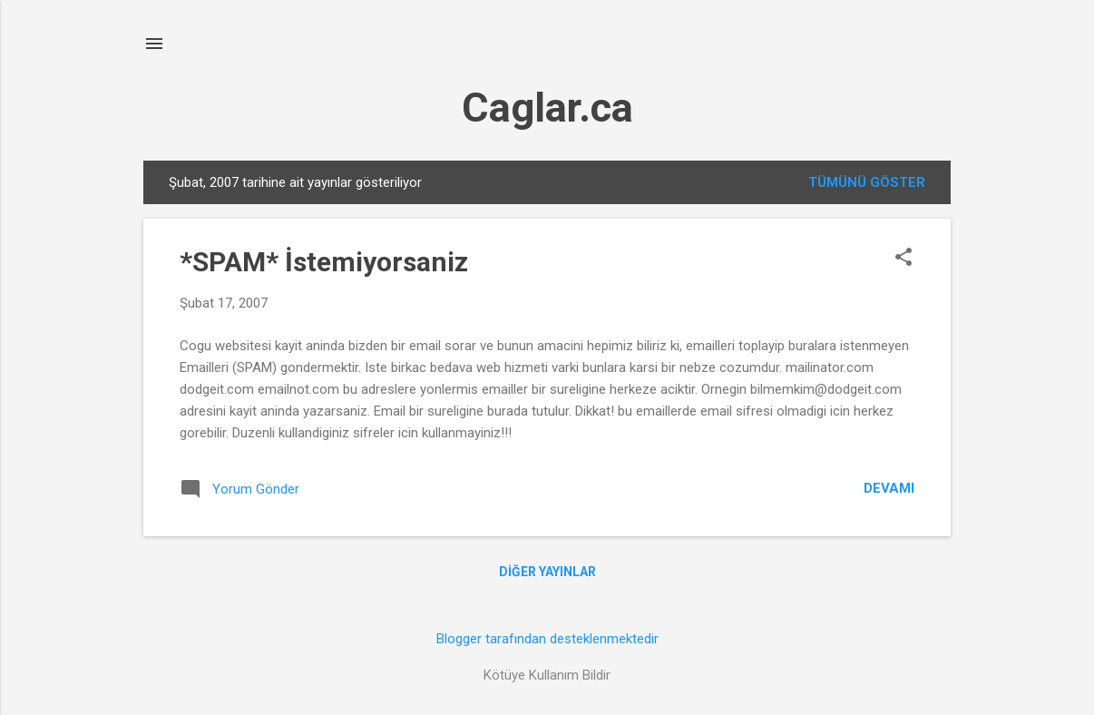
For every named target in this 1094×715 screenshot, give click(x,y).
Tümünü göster (866, 182)
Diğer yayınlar (547, 571)
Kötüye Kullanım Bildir (547, 675)
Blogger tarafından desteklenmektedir (547, 639)
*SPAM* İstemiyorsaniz (324, 262)
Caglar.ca (547, 107)
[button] (903, 258)
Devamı (889, 488)
